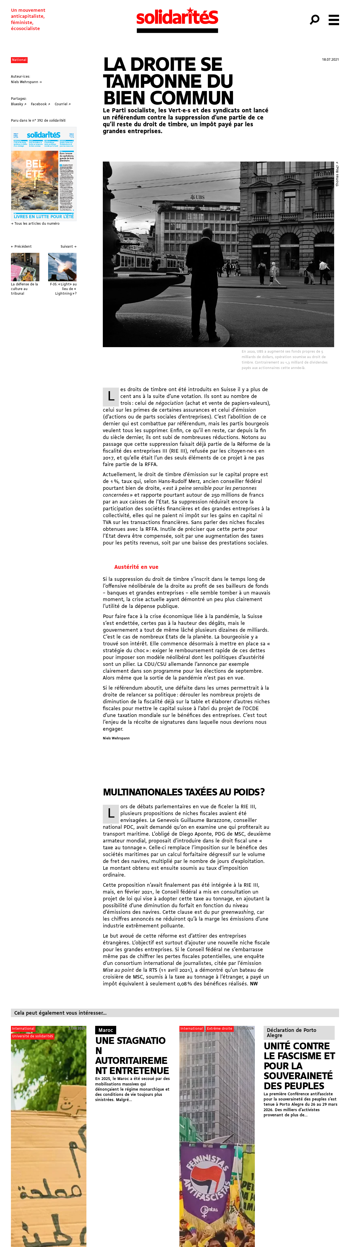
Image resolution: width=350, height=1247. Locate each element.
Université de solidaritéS (32, 1036)
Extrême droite (219, 1029)
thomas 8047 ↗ (337, 174)
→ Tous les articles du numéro (35, 224)
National (19, 60)
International (23, 1029)
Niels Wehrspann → (26, 82)
